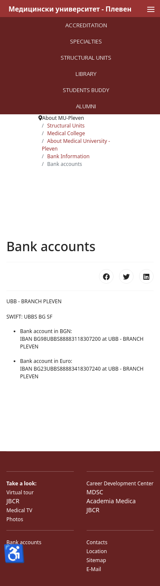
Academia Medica (111, 501)
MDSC (95, 492)
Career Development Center (120, 483)
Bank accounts (23, 542)
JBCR (12, 501)
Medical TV (19, 510)
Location (97, 551)
